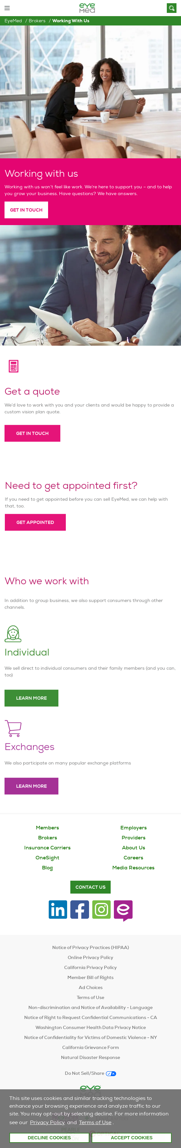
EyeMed (13, 21)
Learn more (31, 706)
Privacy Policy (47, 1122)
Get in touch (32, 441)
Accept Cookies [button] (132, 1137)
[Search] (171, 8)
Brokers (37, 21)
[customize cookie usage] (116, 1124)
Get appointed (35, 530)
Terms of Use (95, 1122)
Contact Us (90, 887)
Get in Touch (26, 210)
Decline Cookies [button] (49, 1137)
